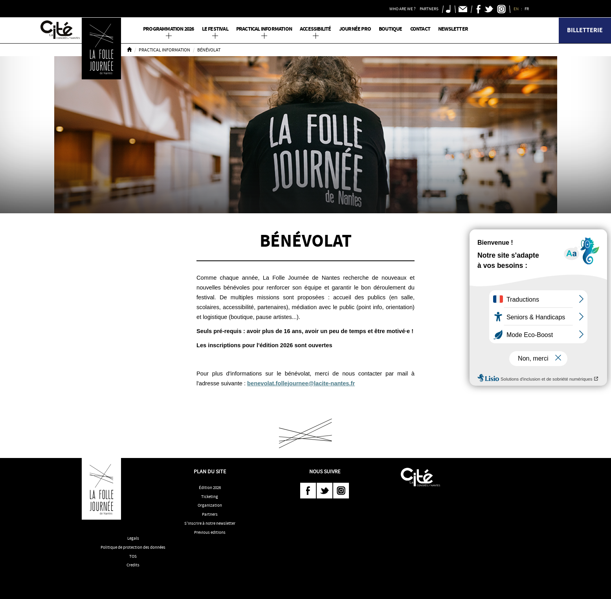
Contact (420, 29)
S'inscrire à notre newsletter (209, 523)
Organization (210, 505)
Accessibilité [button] (315, 29)
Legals (133, 538)
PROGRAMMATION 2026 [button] (168, 29)
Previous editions (210, 532)
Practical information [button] (264, 29)
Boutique (390, 29)
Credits (133, 565)
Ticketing (209, 496)
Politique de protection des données (133, 547)
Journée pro (355, 29)
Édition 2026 (210, 487)
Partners (210, 514)
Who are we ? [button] (402, 8)
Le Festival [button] (215, 29)
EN (516, 8)
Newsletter (453, 29)
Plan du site (210, 471)
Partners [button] (429, 8)
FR (527, 8)
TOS (133, 556)
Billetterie (585, 30)
